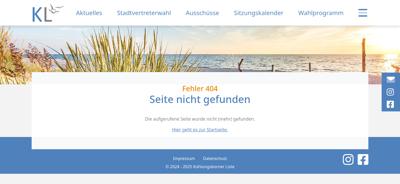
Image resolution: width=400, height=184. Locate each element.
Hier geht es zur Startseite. (200, 129)
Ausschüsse (202, 12)
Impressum (184, 158)
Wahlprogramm (321, 12)
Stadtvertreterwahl (144, 12)
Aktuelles (89, 12)
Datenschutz (215, 158)
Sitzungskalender (258, 12)
